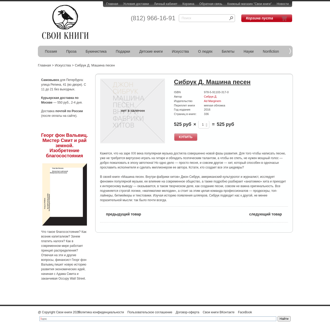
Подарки (123, 51)
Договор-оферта (187, 312)
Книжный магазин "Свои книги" (249, 4)
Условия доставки (136, 4)
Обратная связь (210, 4)
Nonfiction (271, 51)
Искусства (180, 51)
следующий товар (268, 213)
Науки (249, 51)
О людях (205, 51)
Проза (71, 51)
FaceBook (245, 312)
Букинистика (96, 51)
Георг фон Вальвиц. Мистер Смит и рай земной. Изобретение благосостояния (64, 145)
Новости (283, 4)
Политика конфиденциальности (101, 312)
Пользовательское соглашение (149, 312)
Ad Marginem (212, 101)
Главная (112, 4)
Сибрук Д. (210, 96)
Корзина (188, 4)
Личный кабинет (165, 4)
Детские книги (151, 51)
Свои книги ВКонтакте (219, 312)
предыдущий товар (120, 213)
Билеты (228, 51)
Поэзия (51, 51)
